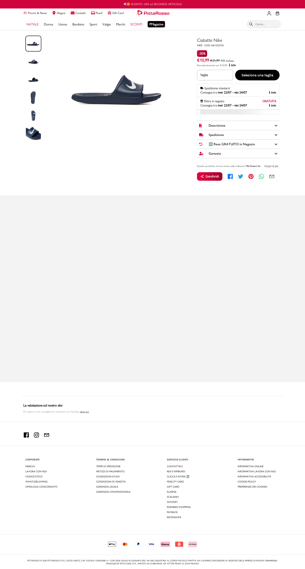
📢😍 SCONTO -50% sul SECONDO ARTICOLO (152, 4)
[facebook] (230, 176)
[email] (271, 176)
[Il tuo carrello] (277, 13)
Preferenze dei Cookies (252, 486)
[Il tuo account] (269, 13)
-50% (202, 54)
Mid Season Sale (254, 166)
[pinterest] (251, 176)
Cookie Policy (247, 481)
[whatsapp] (261, 176)
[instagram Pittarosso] (36, 436)
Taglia (204, 75)
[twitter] (240, 176)
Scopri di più (271, 166)
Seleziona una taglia (257, 75)
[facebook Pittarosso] (26, 436)
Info (232, 65)
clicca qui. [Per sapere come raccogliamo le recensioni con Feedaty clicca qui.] (84, 411)
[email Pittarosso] (46, 436)
